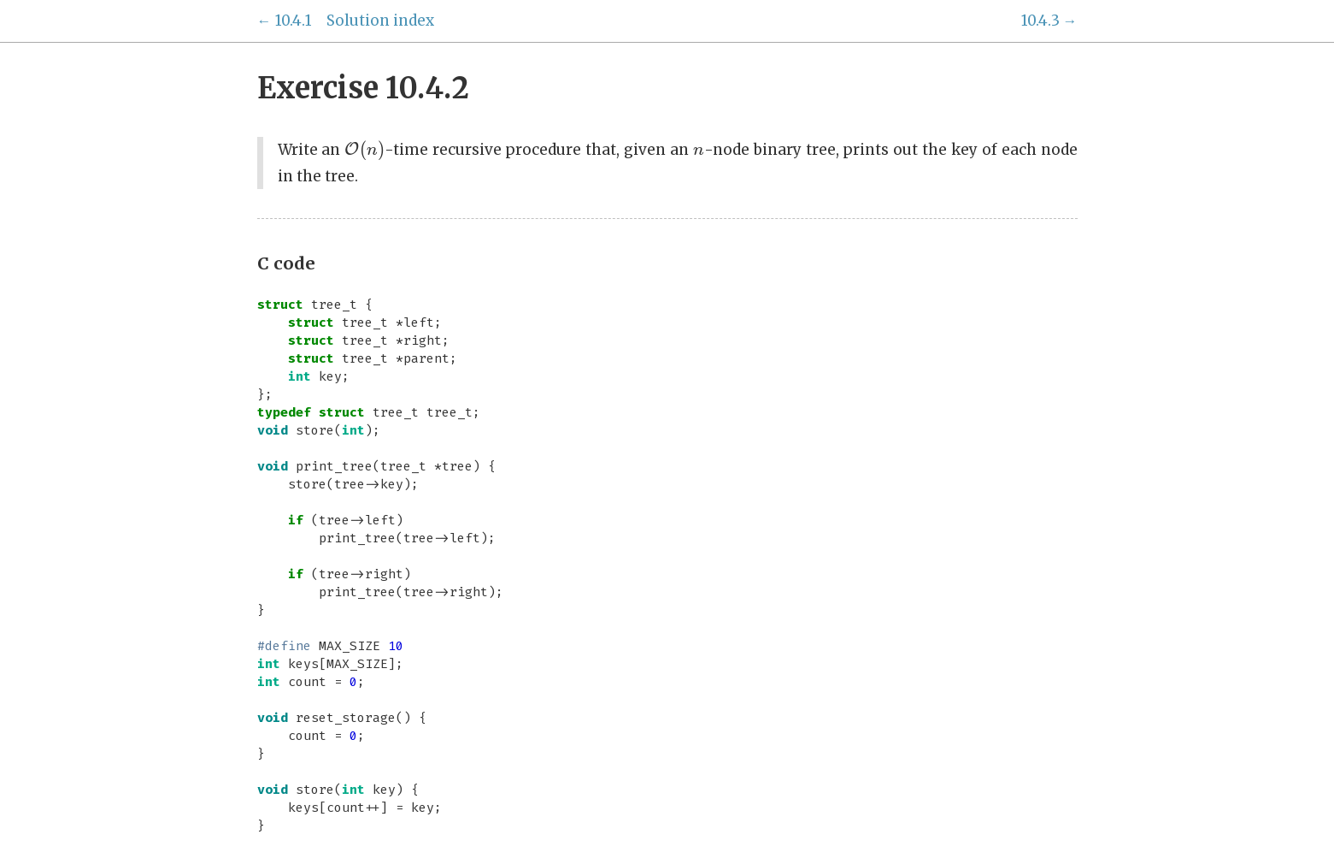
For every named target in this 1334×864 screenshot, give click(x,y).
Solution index (380, 20)
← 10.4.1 (284, 20)
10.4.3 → (1049, 20)
